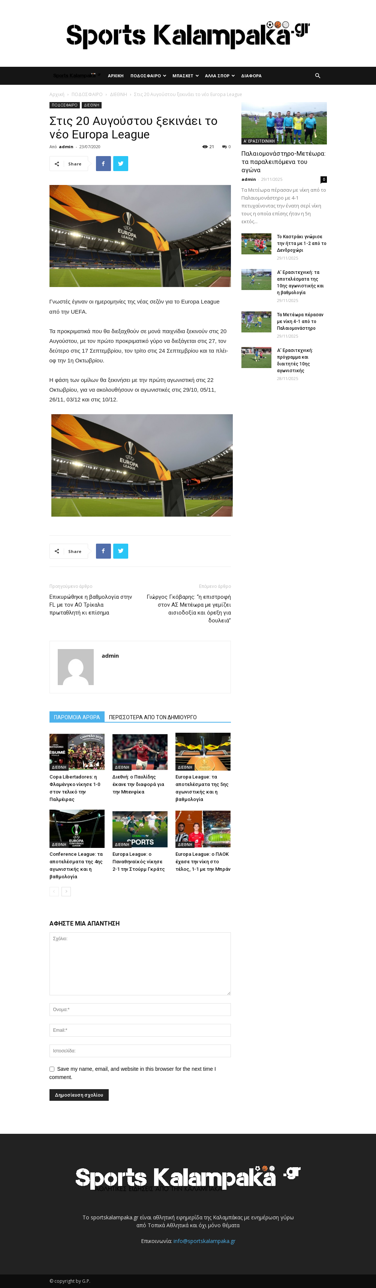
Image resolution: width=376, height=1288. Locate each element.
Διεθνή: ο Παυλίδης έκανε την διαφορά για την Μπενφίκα (138, 784)
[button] (318, 76)
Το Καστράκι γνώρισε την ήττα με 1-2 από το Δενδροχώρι (302, 243)
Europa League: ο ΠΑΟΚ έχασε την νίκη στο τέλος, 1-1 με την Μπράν (203, 861)
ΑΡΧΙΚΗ (116, 75)
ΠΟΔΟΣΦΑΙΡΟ (148, 75)
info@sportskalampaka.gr (204, 1240)
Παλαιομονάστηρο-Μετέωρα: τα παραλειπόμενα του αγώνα (283, 162)
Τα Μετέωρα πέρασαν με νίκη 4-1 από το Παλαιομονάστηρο (300, 321)
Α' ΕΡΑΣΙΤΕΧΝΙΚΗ (259, 141)
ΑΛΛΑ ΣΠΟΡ (220, 75)
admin (66, 146)
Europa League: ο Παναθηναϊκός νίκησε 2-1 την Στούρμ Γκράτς (138, 861)
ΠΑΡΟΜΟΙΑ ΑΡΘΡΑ (77, 717)
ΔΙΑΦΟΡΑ (251, 75)
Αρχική (56, 94)
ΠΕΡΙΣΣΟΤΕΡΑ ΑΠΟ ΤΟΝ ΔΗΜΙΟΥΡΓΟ (153, 717)
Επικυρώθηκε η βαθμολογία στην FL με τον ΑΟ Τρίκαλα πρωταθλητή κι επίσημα (90, 605)
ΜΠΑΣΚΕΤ (185, 75)
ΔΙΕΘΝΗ (118, 94)
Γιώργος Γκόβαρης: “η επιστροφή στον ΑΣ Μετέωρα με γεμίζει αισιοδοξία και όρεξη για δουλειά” (189, 609)
